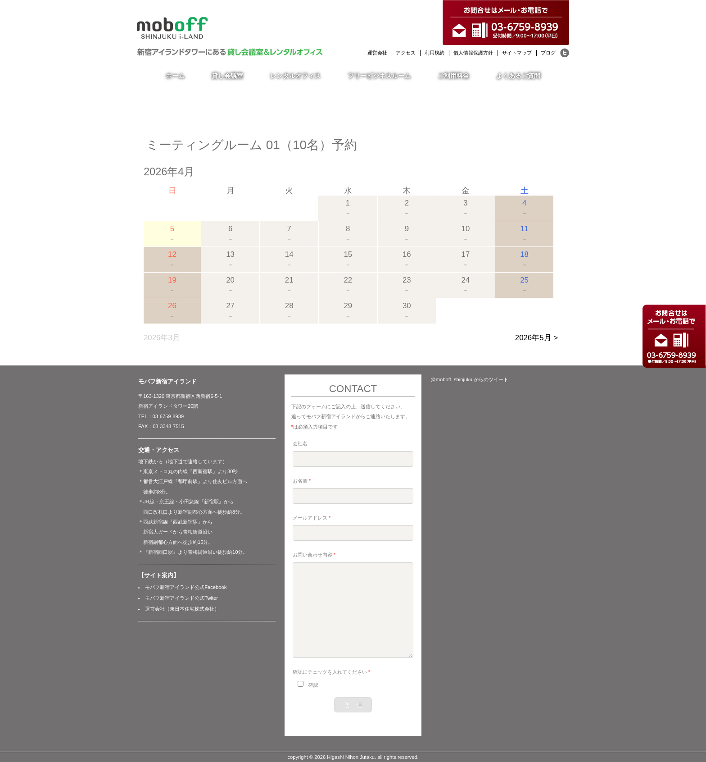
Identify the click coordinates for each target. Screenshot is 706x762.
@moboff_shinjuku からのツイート (469, 379)
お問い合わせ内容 (314, 554)
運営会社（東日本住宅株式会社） (182, 608)
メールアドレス (311, 517)
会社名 (300, 443)
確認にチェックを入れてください (331, 672)
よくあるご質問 (518, 75)
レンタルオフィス (295, 75)
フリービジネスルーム (379, 75)
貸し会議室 (227, 75)
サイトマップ (517, 52)
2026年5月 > (536, 337)
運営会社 (377, 52)
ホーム (175, 75)
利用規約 (434, 52)
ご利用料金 (453, 75)
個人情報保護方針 (473, 52)
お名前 (302, 481)
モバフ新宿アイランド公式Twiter (181, 598)
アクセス (406, 52)
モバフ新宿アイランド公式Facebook (185, 587)
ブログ (548, 52)
